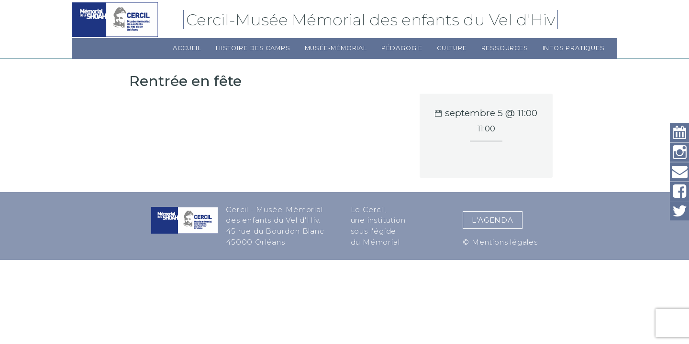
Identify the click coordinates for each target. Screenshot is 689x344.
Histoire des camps (253, 48)
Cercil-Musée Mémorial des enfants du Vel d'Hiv (372, 19)
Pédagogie (401, 48)
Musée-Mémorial (336, 48)
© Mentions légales (500, 242)
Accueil (187, 48)
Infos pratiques (574, 48)
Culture (452, 48)
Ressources (504, 48)
